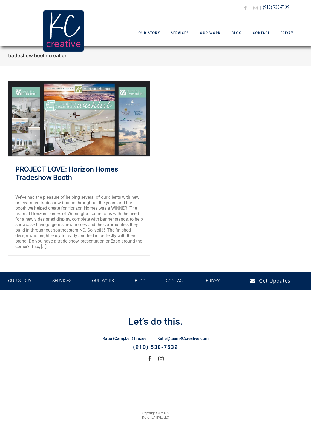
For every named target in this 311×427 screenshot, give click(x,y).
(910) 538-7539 (276, 7)
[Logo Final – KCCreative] (63, 12)
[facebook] (245, 8)
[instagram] (255, 8)
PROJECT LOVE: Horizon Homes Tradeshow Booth (66, 173)
